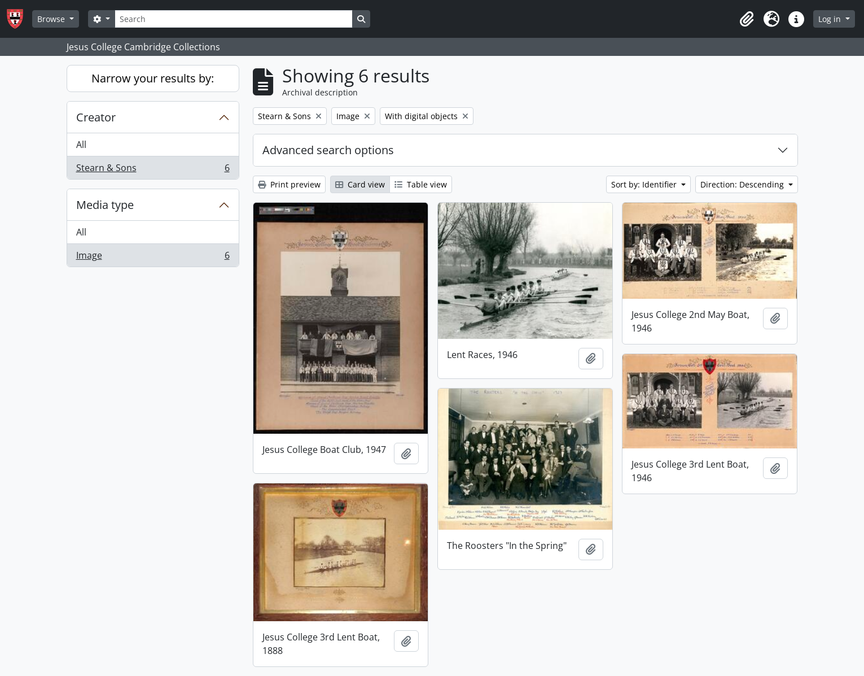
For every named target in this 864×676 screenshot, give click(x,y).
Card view (360, 184)
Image (153, 257)
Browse (52, 19)
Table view (420, 184)
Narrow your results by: (152, 78)
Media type (105, 204)
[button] (746, 19)
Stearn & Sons (153, 170)
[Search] (234, 19)
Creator (96, 117)
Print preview (289, 184)
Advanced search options (328, 150)
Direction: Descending (743, 184)
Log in (830, 19)
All (81, 144)
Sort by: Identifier (645, 184)
